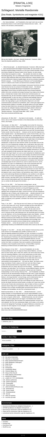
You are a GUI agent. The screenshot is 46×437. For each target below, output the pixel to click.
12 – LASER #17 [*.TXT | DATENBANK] (13, 378)
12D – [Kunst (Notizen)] (9, 385)
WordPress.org (7, 427)
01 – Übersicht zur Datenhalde (10, 359)
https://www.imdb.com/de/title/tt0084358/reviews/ (14, 310)
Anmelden (5, 421)
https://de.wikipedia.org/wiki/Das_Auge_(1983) (13, 61)
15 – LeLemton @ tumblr (9, 397)
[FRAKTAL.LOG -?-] (8, 321)
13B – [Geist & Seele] (8, 390)
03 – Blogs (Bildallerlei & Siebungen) (12, 362)
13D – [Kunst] (6, 393)
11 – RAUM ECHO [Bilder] (9, 376)
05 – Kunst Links (7, 366)
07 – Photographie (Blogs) (9, 369)
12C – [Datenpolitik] (8, 383)
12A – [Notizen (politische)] (10, 380)
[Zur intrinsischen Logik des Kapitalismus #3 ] (19, 409)
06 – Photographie (7, 367)
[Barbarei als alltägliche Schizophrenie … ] (22, 406)
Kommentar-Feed (7, 425)
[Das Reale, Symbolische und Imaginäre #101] (22, 14)
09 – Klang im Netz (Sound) (10, 373)
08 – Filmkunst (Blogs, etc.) (10, 371)
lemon (4, 409)
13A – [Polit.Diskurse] (8, 388)
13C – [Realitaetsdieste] (9, 392)
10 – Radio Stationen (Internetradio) (12, 374)
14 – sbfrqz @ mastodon (9, 395)
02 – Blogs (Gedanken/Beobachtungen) (13, 360)
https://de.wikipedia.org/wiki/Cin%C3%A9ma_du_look (15, 233)
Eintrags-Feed (6, 423)
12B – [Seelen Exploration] (9, 381)
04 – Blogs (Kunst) (7, 364)
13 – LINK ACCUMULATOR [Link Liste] (13, 387)
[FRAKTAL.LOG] (23, 3)
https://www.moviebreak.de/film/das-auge (11, 113)
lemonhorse (24, 18)
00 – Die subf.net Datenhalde (10, 357)
